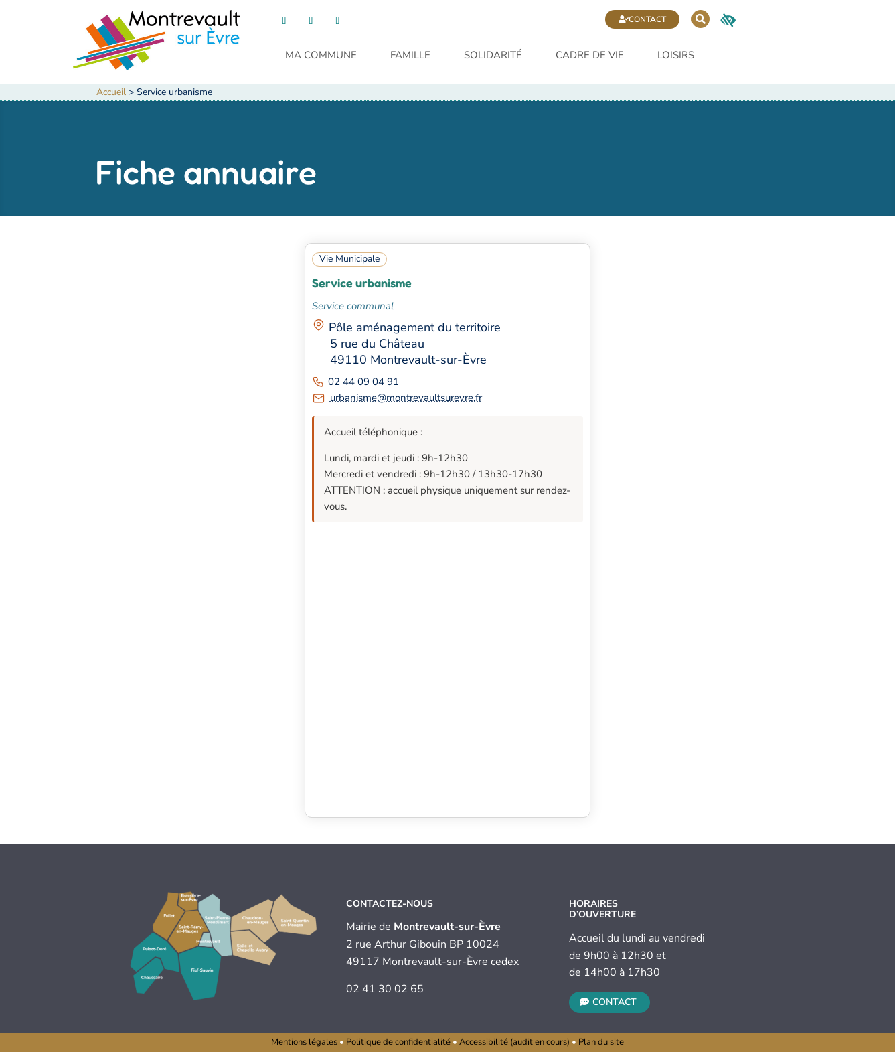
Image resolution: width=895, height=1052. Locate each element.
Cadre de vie (590, 56)
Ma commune (321, 56)
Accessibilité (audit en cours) (514, 1042)
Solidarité (493, 56)
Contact (647, 19)
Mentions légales (304, 1042)
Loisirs (675, 56)
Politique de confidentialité (398, 1042)
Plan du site (601, 1042)
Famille (410, 56)
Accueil (111, 92)
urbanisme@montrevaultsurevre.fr (406, 397)
